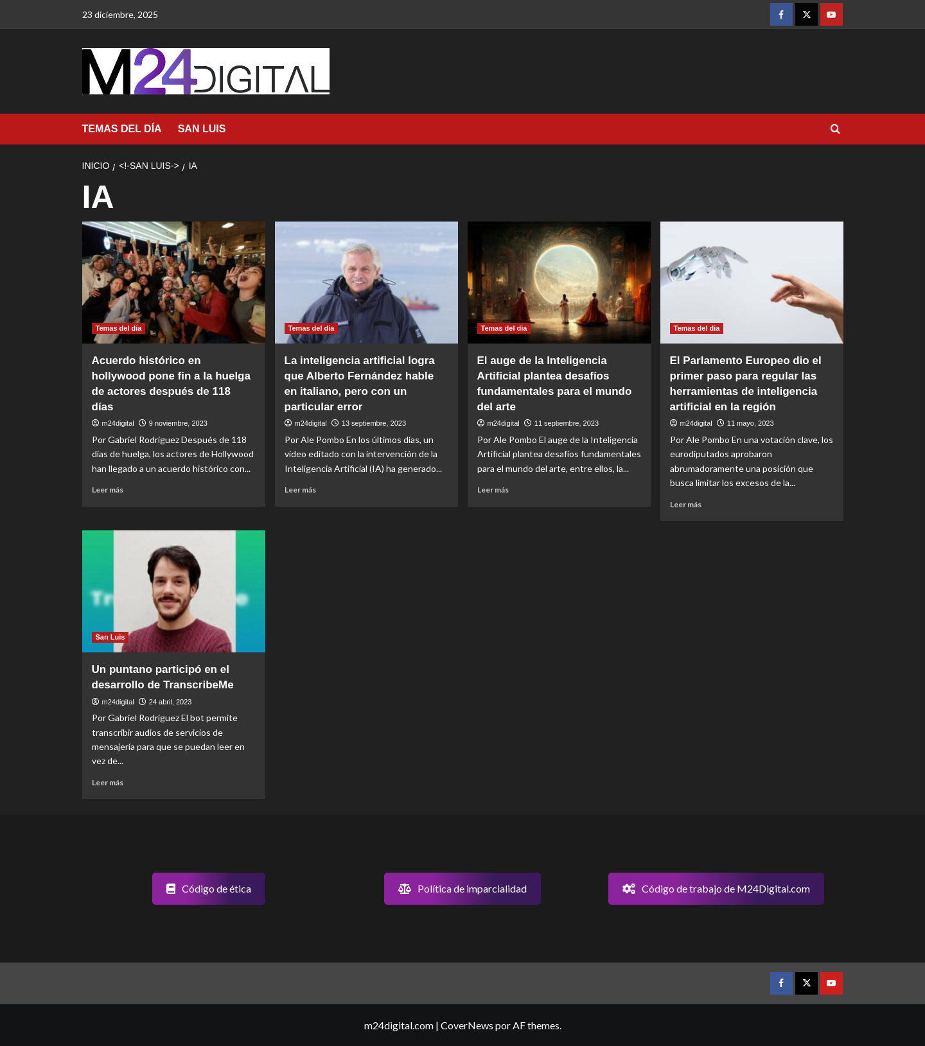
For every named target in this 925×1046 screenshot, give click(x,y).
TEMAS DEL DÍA (122, 128)
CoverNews (467, 1025)
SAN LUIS (202, 128)
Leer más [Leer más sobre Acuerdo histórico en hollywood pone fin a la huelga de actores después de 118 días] (107, 489)
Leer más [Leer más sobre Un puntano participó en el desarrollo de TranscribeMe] (107, 782)
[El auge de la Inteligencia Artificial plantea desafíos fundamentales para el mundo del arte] (559, 283)
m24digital (118, 423)
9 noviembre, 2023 (178, 423)
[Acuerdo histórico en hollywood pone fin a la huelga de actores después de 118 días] (173, 283)
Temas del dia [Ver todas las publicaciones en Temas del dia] (119, 328)
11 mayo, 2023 (750, 423)
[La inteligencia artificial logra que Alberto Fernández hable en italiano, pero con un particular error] (366, 283)
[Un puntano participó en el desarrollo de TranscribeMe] (173, 591)
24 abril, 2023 (170, 702)
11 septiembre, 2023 (566, 423)
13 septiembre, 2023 (374, 423)
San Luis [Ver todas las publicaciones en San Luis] (110, 637)
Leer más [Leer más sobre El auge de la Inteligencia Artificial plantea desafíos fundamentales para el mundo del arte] (493, 489)
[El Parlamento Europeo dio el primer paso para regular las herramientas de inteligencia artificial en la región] (751, 283)
